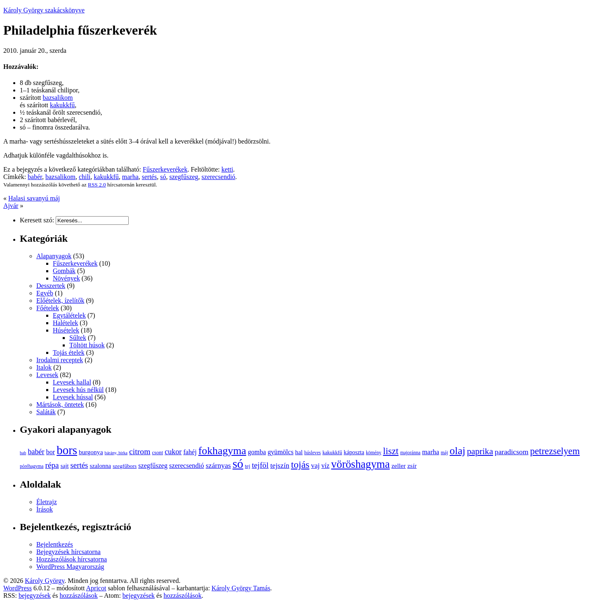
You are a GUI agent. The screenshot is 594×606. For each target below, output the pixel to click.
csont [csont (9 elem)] (157, 452)
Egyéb (44, 293)
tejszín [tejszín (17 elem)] (279, 465)
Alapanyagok (53, 255)
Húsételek (66, 330)
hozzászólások (78, 595)
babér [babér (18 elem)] (36, 452)
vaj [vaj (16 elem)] (315, 465)
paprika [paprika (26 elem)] (480, 451)
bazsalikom (58, 97)
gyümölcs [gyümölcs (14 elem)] (281, 451)
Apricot (96, 588)
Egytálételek (69, 315)
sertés (149, 176)
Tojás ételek (69, 352)
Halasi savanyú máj (34, 198)
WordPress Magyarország (70, 566)
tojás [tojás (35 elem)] (300, 464)
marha (130, 176)
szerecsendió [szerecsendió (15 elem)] (186, 465)
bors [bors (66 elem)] (67, 450)
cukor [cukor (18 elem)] (173, 452)
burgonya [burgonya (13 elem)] (91, 451)
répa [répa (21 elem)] (52, 465)
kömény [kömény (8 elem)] (373, 452)
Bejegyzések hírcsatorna (68, 551)
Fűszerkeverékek (165, 169)
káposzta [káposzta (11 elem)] (354, 452)
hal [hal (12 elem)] (299, 452)
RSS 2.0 (97, 185)
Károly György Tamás (241, 588)
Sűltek (77, 337)
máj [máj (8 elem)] (444, 452)
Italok (44, 367)
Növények (66, 278)
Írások (44, 509)
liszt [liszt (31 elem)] (390, 451)
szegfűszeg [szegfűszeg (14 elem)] (152, 465)
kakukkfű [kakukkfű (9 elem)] (332, 452)
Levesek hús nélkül (78, 389)
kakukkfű (62, 104)
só (163, 176)
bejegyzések (35, 595)
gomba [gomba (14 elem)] (257, 451)
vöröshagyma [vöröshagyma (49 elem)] (360, 464)
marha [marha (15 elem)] (430, 452)
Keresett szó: (37, 220)
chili (84, 176)
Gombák (64, 270)
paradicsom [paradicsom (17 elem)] (511, 452)
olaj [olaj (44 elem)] (457, 450)
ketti (227, 169)
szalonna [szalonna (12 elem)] (100, 465)
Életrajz (46, 501)
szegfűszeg (183, 176)
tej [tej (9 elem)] (247, 466)
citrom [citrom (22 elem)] (139, 451)
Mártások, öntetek (60, 404)
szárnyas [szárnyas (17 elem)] (218, 465)
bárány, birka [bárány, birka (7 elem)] (116, 452)
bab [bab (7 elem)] (23, 452)
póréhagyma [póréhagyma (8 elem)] (31, 466)
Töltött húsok (87, 345)
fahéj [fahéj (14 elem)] (189, 451)
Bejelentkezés (54, 544)
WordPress (17, 588)
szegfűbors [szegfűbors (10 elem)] (125, 466)
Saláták (46, 411)
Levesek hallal (72, 382)
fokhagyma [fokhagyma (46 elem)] (222, 451)
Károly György (44, 580)
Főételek (47, 307)
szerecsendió (219, 176)
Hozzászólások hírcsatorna (71, 559)
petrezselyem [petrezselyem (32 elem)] (555, 451)
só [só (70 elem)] (238, 463)
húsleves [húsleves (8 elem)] (312, 452)
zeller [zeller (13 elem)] (398, 465)
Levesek (47, 374)
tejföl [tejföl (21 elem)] (260, 465)
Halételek (65, 322)
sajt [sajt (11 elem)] (65, 465)
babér (35, 176)
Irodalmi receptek (59, 359)
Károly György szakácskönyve (44, 10)
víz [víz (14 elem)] (325, 465)
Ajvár (10, 205)
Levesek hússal (73, 397)
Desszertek (50, 285)
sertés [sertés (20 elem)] (79, 465)
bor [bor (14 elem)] (50, 451)
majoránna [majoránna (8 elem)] (410, 452)
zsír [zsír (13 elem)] (411, 465)
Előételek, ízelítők (60, 300)
